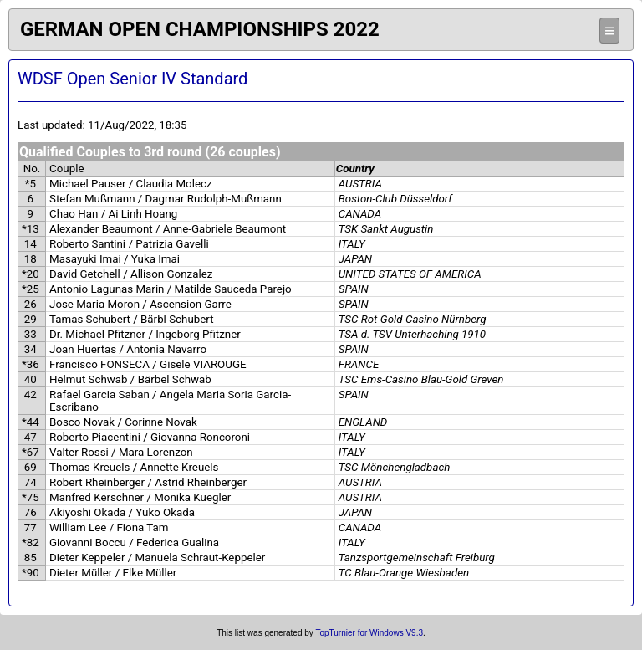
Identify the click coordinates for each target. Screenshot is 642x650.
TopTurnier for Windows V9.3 (369, 632)
